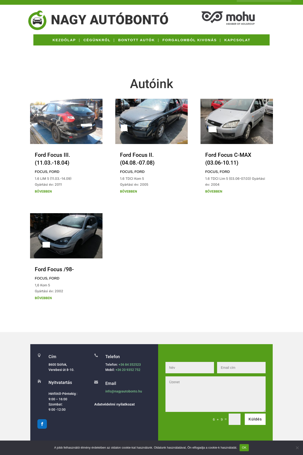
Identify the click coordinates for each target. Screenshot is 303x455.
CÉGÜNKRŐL (97, 40)
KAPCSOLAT (237, 40)
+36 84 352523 (130, 364)
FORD (54, 172)
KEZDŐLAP (64, 40)
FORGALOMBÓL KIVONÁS (189, 40)
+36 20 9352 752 (128, 370)
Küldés (255, 419)
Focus (41, 172)
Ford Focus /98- (54, 269)
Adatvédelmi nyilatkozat (114, 404)
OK (244, 447)
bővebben (43, 191)
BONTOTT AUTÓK (136, 40)
